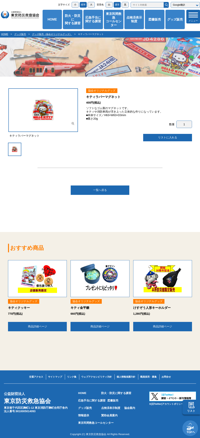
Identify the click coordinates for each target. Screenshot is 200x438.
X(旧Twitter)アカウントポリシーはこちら (171, 404)
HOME (52, 19)
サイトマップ (55, 376)
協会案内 (129, 407)
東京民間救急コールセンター (113, 19)
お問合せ (166, 376)
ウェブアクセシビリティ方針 (96, 376)
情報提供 (83, 415)
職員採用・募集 (148, 376)
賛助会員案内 (109, 415)
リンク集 (71, 376)
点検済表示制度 (134, 19)
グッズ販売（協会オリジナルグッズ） (52, 34)
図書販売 (154, 19)
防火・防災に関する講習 (72, 19)
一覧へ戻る (100, 190)
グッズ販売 (175, 19)
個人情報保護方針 (126, 376)
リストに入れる (167, 137)
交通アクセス (36, 376)
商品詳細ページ (37, 326)
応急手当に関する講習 (93, 19)
